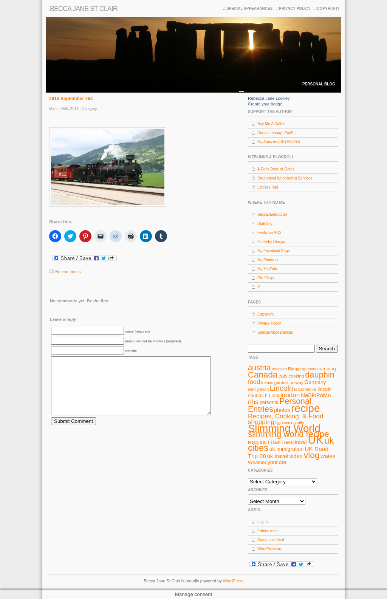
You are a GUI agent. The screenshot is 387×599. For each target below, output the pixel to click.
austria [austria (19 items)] (259, 368)
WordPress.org (270, 549)
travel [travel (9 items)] (301, 442)
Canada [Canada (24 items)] (262, 374)
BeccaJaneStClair (272, 214)
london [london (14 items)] (290, 395)
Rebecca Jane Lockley (269, 98)
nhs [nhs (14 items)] (253, 402)
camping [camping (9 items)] (326, 368)
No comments (68, 271)
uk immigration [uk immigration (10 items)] (286, 449)
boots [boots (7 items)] (311, 369)
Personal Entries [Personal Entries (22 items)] (279, 405)
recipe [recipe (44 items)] (305, 408)
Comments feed (270, 540)
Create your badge (265, 104)
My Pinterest (268, 260)
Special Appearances (249, 8)
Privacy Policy (295, 8)
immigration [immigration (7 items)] (258, 389)
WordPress (233, 581)
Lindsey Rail (267, 187)
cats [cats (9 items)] (283, 376)
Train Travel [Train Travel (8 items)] (282, 442)
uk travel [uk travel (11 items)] (277, 456)
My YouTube (267, 269)
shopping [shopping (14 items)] (261, 422)
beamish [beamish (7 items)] (279, 369)
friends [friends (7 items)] (267, 382)
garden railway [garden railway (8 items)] (288, 382)
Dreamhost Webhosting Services (284, 178)
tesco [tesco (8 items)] (253, 442)
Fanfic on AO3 (269, 233)
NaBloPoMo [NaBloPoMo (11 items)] (316, 395)
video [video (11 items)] (296, 456)
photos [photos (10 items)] (282, 410)
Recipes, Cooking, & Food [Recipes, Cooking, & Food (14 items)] (286, 416)
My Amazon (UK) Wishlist (278, 142)
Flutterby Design (271, 242)
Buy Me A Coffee (271, 124)
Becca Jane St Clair (84, 8)
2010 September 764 (71, 98)
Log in (262, 522)
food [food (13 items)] (254, 381)
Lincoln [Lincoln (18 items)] (281, 388)
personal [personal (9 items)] (269, 402)
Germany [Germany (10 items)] (315, 382)
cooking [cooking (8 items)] (296, 376)
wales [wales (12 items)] (328, 456)
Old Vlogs (265, 278)
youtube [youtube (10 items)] (277, 462)
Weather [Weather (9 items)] (257, 462)
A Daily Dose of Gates (275, 169)
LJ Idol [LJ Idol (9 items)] (272, 395)
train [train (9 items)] (264, 442)
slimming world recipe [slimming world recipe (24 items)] (288, 434)
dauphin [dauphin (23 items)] (319, 374)
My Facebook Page (273, 251)
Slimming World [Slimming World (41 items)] (284, 428)
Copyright (328, 8)
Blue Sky (264, 223)
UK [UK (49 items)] (316, 439)
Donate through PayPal (276, 133)
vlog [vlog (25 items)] (311, 455)
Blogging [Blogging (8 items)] (296, 368)
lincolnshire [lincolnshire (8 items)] (305, 389)
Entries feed (267, 531)
